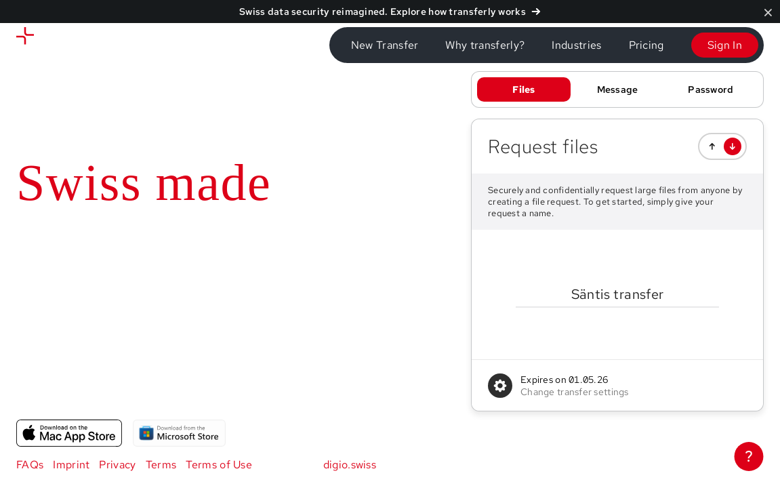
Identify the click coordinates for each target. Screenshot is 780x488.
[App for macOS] (69, 433)
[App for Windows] (179, 433)
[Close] (768, 12)
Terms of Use (219, 465)
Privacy (117, 465)
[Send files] (73, 45)
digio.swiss (350, 465)
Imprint (71, 465)
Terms (161, 465)
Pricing (646, 45)
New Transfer (385, 45)
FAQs (29, 465)
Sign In (724, 45)
